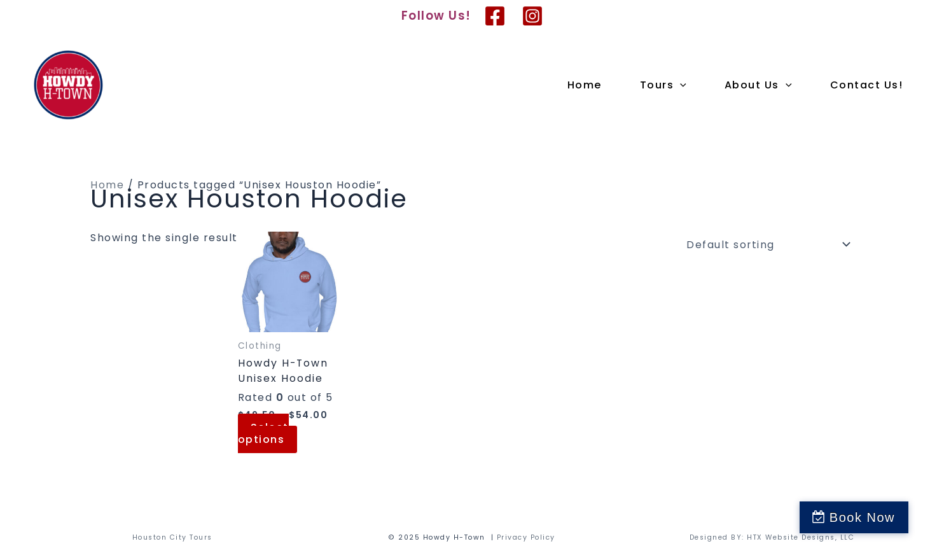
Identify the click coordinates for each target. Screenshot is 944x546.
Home (584, 85)
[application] (680, 85)
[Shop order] (765, 244)
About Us (758, 85)
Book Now (885, 517)
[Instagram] (532, 16)
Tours (663, 85)
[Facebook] (495, 16)
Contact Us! (866, 85)
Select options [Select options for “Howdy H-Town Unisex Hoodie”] (263, 433)
